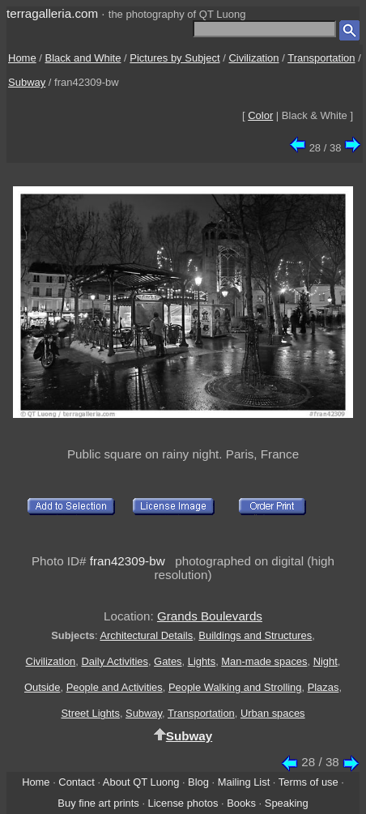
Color (260, 115)
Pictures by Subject (174, 58)
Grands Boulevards (209, 616)
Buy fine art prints (97, 803)
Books (241, 803)
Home (22, 58)
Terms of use (308, 782)
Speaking (287, 803)
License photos (183, 803)
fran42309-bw (127, 561)
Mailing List (244, 782)
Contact (76, 782)
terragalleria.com (52, 13)
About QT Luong (141, 782)
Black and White (83, 58)
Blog (198, 782)
